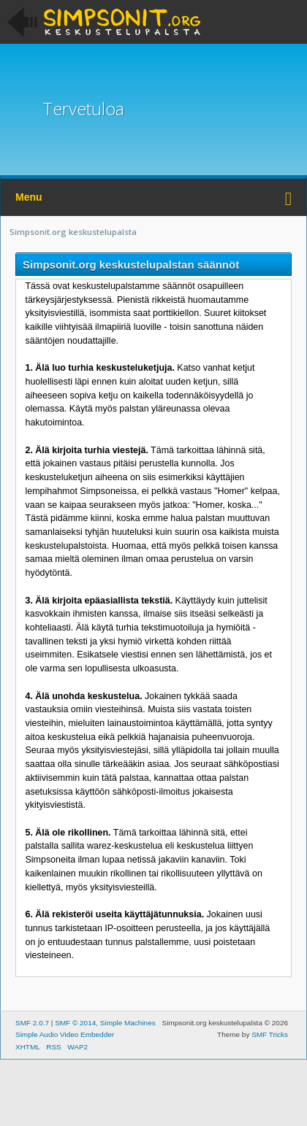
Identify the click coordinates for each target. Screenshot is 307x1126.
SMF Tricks (269, 1034)
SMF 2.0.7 (32, 1023)
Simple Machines (128, 1023)
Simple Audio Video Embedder (64, 1034)
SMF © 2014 (75, 1023)
